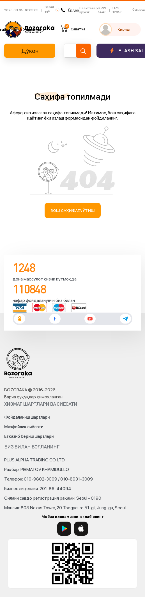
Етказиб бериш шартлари (29, 436)
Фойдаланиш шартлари (27, 417)
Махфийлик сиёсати (23, 426)
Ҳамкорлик (33, 29)
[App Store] (81, 529)
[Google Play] (64, 529)
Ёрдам (70, 10)
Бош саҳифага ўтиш (72, 210)
